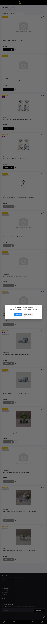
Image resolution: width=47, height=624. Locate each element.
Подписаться (18, 314)
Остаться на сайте (28, 314)
